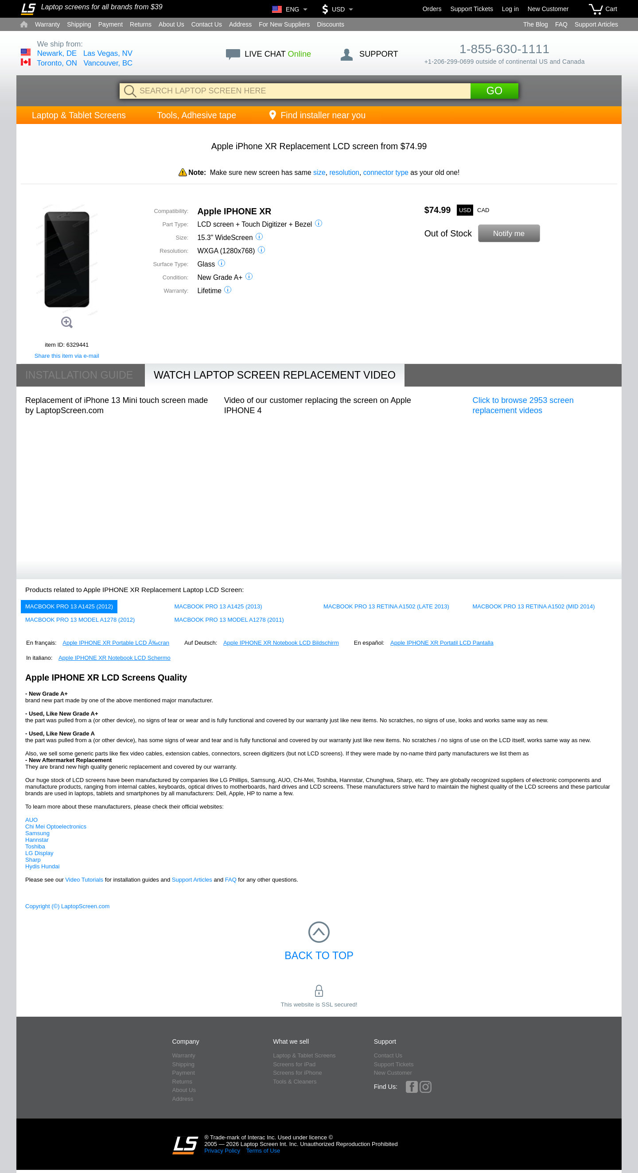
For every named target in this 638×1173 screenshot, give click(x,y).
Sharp (33, 859)
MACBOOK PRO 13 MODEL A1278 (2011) (229, 619)
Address (240, 24)
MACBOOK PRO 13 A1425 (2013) (218, 606)
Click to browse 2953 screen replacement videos (523, 405)
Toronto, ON (57, 63)
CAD (483, 210)
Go (494, 91)
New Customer (548, 8)
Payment (110, 24)
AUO (31, 820)
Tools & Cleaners (294, 1081)
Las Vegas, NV (107, 53)
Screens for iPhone (297, 1072)
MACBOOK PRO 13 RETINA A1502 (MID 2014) (534, 606)
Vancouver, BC (108, 63)
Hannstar (37, 839)
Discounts (330, 24)
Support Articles (596, 24)
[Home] (28, 9)
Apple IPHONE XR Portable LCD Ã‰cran (115, 642)
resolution (344, 172)
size (319, 172)
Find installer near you (316, 115)
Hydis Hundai (42, 866)
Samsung (37, 833)
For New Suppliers (284, 24)
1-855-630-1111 (504, 49)
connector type (385, 172)
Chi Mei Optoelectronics (55, 826)
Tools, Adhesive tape (196, 115)
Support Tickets (471, 8)
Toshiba (35, 846)
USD (465, 210)
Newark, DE (57, 53)
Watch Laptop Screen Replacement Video (275, 375)
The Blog (535, 24)
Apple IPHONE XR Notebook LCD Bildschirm (281, 642)
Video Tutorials (84, 879)
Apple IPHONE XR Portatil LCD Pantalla (442, 642)
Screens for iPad (294, 1064)
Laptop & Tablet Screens (79, 115)
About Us (171, 24)
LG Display (39, 853)
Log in (510, 8)
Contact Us (206, 24)
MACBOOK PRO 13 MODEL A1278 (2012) (80, 619)
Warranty (47, 24)
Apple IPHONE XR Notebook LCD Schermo (114, 657)
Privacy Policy (222, 1150)
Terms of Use (263, 1150)
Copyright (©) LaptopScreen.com (67, 906)
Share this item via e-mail (67, 355)
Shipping (79, 24)
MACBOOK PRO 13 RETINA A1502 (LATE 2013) (386, 606)
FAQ (561, 24)
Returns (141, 24)
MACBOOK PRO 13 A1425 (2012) (69, 606)
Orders (432, 8)
